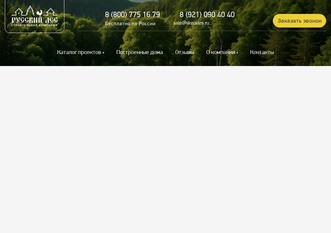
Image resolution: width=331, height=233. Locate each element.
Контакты (262, 53)
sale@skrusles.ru (191, 23)
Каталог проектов (79, 53)
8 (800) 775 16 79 (132, 15)
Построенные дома (139, 53)
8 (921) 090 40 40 (207, 15)
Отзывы (184, 53)
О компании (220, 53)
